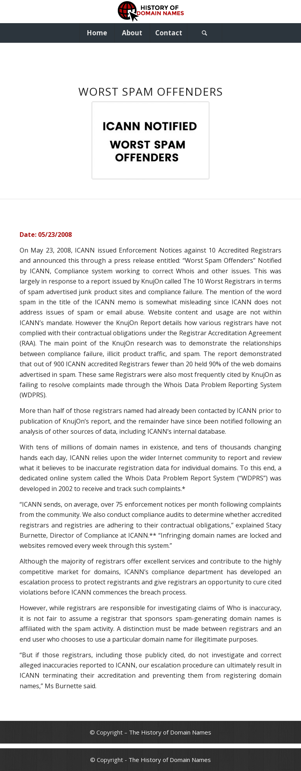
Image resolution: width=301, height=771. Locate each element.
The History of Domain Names (170, 732)
